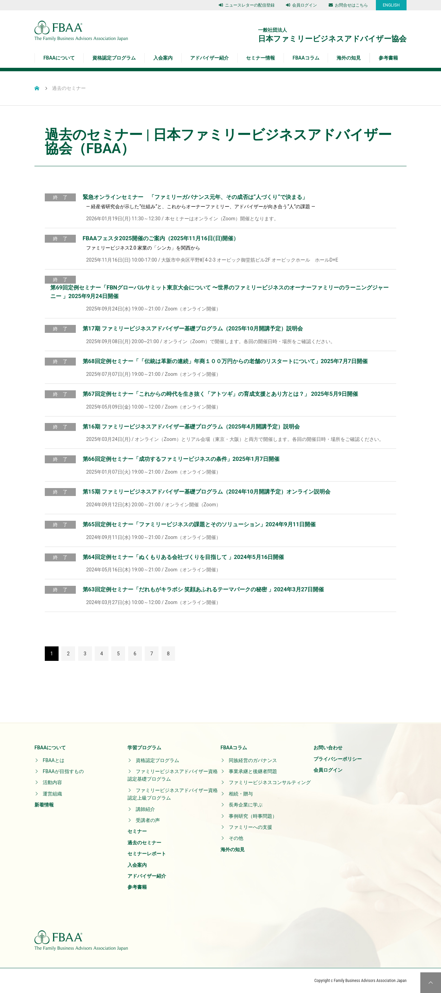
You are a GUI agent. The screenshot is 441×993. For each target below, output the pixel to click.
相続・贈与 (241, 793)
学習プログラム (144, 747)
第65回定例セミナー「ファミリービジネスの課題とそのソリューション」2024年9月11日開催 (199, 524)
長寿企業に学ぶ (246, 804)
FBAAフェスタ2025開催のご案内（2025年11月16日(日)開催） (161, 238)
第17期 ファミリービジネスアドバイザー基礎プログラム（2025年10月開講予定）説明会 (193, 328)
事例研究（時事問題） (253, 816)
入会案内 (163, 58)
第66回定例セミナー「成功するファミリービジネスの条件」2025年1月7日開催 (181, 459)
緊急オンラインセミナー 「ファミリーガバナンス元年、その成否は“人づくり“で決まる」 (195, 197)
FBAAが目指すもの (63, 771)
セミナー (137, 831)
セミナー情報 (260, 58)
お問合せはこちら (348, 5)
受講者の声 (148, 820)
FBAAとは (53, 760)
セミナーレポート (146, 853)
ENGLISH (391, 5)
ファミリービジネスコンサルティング (270, 782)
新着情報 (44, 804)
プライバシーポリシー (338, 759)
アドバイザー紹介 (209, 58)
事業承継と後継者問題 (253, 771)
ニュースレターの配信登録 (247, 5)
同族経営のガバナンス (253, 760)
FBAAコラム (306, 58)
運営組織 (52, 793)
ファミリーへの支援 (250, 827)
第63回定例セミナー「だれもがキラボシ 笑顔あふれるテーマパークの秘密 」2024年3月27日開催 (203, 589)
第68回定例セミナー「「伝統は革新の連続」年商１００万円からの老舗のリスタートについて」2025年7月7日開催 (225, 361)
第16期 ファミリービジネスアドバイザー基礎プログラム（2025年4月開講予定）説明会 (191, 426)
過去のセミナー (144, 842)
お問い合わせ (328, 747)
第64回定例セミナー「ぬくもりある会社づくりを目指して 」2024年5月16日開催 (183, 557)
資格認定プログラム (114, 58)
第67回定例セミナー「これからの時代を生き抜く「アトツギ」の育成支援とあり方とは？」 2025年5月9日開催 (220, 394)
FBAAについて (59, 58)
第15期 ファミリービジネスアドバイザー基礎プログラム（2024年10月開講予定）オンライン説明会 (206, 491)
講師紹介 (145, 809)
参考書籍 (388, 58)
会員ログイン (301, 5)
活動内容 (52, 782)
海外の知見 (349, 58)
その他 (236, 838)
